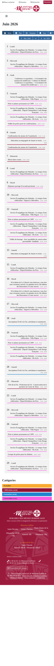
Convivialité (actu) (10, 498)
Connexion (41, 578)
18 (11, 318)
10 (13, 194)
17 (13, 304)
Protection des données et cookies (34, 576)
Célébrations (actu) (11, 490)
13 (12, 250)
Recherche (35, 2)
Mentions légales (16, 578)
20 (12, 366)
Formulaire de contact (17, 568)
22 (11, 395)
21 (13, 381)
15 (11, 264)
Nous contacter (8, 2)
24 (13, 409)
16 (12, 278)
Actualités (7, 486)
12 (13, 209)
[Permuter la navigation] (6, 16)
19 (13, 332)
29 (11, 463)
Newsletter (47, 2)
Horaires (22, 2)
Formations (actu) (10, 494)
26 (13, 424)
